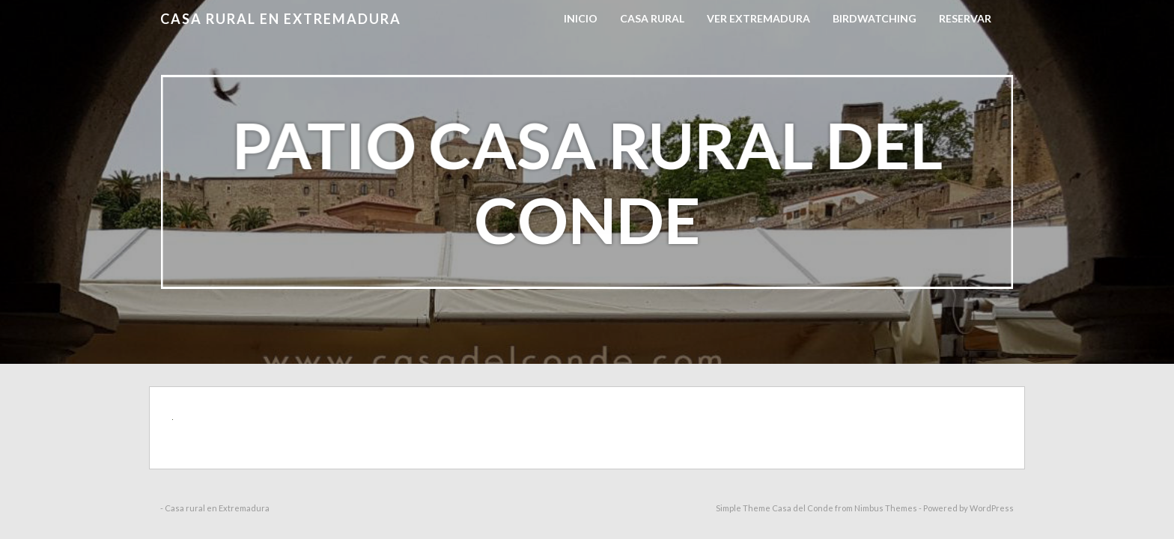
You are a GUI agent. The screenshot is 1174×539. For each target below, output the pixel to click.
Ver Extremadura (758, 18)
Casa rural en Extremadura (280, 18)
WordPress (992, 508)
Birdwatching (874, 18)
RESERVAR (965, 18)
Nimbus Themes (885, 508)
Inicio (580, 18)
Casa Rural (652, 18)
